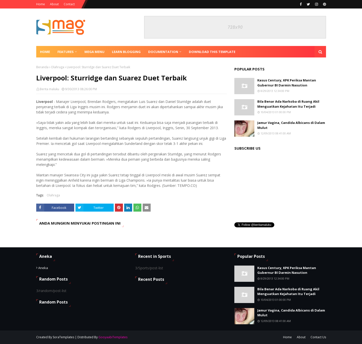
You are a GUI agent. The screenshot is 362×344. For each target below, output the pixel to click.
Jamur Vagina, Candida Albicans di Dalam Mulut (291, 125)
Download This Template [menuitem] (212, 51)
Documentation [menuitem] (163, 51)
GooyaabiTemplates (112, 337)
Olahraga (57, 67)
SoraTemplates (63, 337)
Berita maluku (49, 89)
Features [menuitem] (65, 51)
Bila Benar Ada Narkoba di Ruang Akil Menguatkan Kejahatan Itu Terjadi (288, 104)
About (54, 4)
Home (40, 4)
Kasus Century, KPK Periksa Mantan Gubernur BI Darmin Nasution (286, 82)
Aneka (43, 268)
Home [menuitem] (45, 51)
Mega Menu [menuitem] (94, 51)
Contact (69, 4)
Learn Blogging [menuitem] (126, 51)
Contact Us (318, 337)
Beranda (42, 67)
